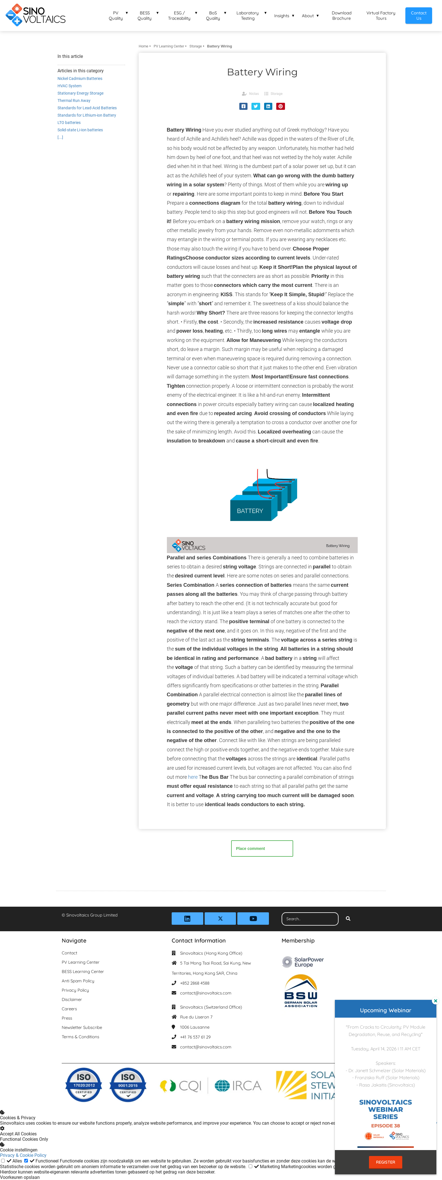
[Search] (348, 919)
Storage (276, 94)
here (193, 777)
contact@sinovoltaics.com (205, 993)
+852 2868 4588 (194, 983)
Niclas (254, 94)
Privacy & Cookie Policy (23, 1155)
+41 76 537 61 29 (195, 1037)
